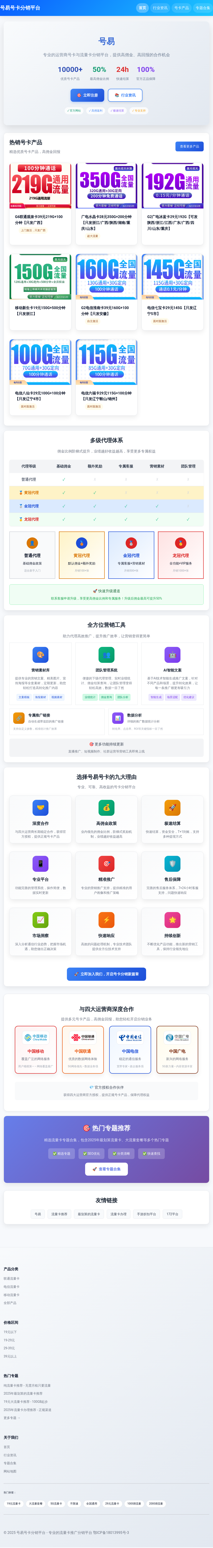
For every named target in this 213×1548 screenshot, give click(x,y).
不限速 (80, 1504)
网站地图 (10, 1471)
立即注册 (87, 95)
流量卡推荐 (59, 1214)
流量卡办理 (119, 1214)
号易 (38, 1214)
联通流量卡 (12, 1278)
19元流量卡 (14, 1504)
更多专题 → (12, 1418)
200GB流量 (168, 1504)
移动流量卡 (12, 1295)
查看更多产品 (189, 146)
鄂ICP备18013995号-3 (111, 1533)
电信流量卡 (12, 1287)
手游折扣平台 (146, 1214)
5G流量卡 (60, 1504)
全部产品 (10, 1303)
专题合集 (203, 8)
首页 (142, 8)
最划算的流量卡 (89, 1214)
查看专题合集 (106, 1169)
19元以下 (10, 1332)
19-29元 (9, 1340)
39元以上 (10, 1356)
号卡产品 (181, 8)
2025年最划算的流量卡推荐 (23, 1393)
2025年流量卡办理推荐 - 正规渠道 (27, 1410)
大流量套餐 (38, 1504)
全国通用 (99, 1504)
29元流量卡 (121, 1504)
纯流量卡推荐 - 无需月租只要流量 (27, 1385)
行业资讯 (160, 8)
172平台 (172, 1214)
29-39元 (9, 1348)
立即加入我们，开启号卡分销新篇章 (106, 974)
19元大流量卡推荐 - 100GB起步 (26, 1401)
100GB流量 (144, 1504)
